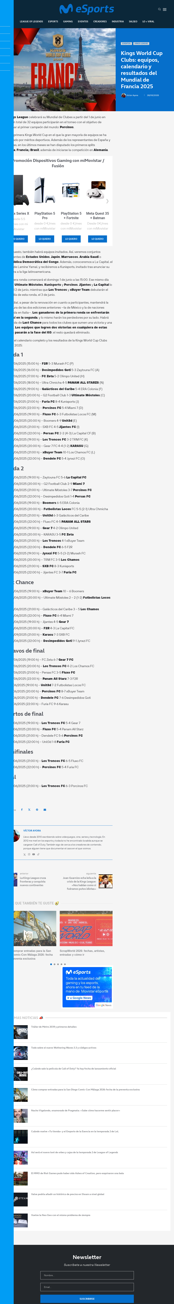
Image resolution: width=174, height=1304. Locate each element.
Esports (53, 21)
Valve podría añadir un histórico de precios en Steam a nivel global (67, 1194)
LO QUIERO (18, 239)
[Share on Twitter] (29, 809)
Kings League (141, 43)
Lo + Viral (148, 21)
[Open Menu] (164, 9)
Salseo (133, 21)
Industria (118, 21)
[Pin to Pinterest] (37, 809)
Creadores (100, 21)
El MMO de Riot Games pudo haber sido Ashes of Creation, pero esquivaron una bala (77, 1173)
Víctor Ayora (130, 95)
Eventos (83, 21)
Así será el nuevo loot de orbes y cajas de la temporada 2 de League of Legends (74, 1152)
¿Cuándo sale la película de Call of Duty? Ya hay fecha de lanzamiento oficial (73, 1068)
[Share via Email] (45, 809)
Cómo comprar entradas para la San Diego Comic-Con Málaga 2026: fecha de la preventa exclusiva (28, 954)
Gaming (68, 21)
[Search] (159, 9)
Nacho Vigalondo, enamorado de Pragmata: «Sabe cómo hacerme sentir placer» (75, 1110)
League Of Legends (31, 21)
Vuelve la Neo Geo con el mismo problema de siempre (60, 1215)
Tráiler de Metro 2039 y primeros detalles (54, 1026)
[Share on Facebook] (22, 809)
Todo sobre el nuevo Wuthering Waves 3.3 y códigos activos (63, 1047)
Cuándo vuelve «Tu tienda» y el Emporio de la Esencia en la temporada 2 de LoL (75, 1131)
